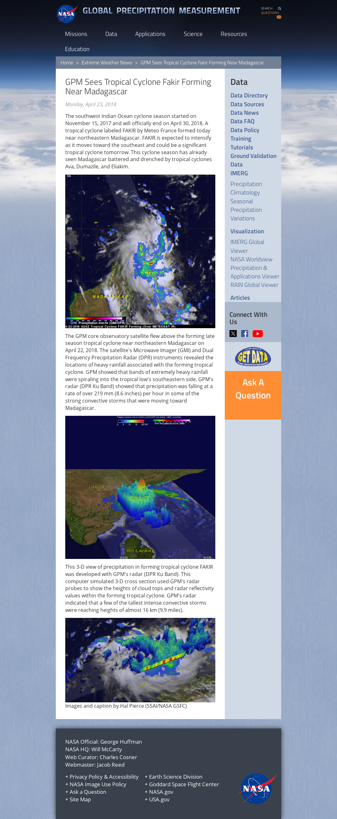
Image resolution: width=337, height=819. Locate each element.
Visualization (247, 231)
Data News (244, 112)
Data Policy (244, 129)
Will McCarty (106, 749)
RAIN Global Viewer (254, 284)
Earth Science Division (175, 776)
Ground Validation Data (253, 160)
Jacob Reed (111, 764)
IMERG (239, 173)
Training (240, 138)
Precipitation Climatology (246, 187)
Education (77, 48)
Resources (234, 33)
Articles (240, 297)
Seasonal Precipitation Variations (246, 209)
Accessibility (124, 776)
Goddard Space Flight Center (184, 784)
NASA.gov (161, 791)
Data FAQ (242, 121)
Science (193, 33)
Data (111, 33)
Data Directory (249, 95)
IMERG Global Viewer (247, 245)
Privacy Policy (86, 776)
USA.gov (159, 799)
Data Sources (247, 104)
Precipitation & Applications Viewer (254, 271)
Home (67, 62)
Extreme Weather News (107, 62)
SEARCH (266, 8)
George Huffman (121, 741)
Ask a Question (88, 791)
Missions (76, 33)
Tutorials (241, 147)
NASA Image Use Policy (98, 784)
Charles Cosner (118, 757)
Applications (150, 33)
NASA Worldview (251, 259)
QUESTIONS (270, 13)
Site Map (80, 799)
